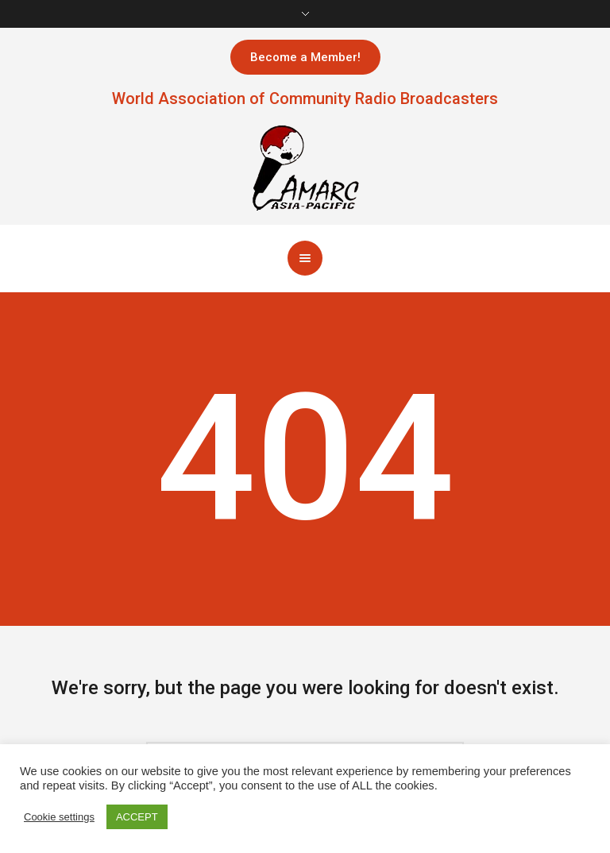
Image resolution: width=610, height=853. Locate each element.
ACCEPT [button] (137, 817)
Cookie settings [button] (59, 817)
